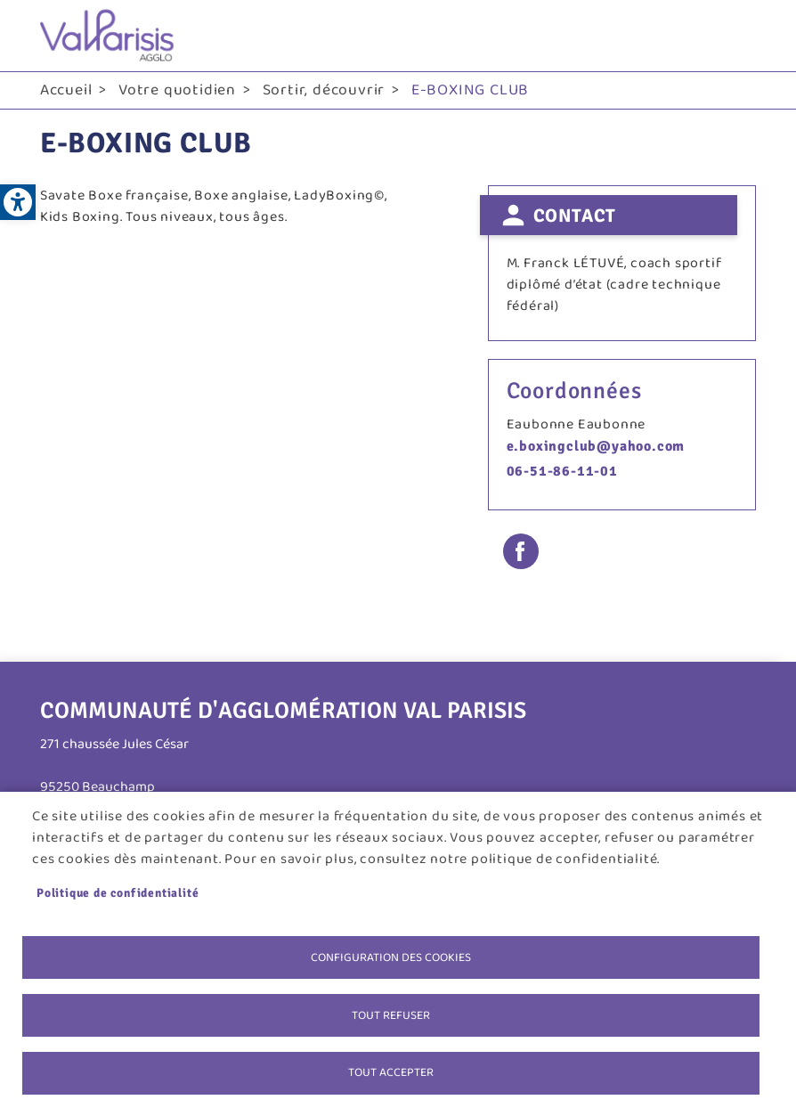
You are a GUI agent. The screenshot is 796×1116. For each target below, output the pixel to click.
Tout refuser (391, 1014)
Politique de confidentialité (118, 892)
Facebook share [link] (521, 551)
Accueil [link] (66, 89)
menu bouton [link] (738, 35)
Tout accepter (391, 1072)
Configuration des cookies (391, 956)
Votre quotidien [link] (177, 89)
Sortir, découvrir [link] (324, 89)
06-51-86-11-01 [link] (562, 471)
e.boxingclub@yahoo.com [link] (596, 446)
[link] (18, 202)
